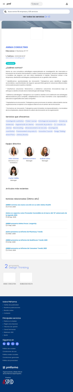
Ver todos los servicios (36, 16)
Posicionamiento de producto (27, 131)
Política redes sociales (10, 354)
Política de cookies (9, 349)
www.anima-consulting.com (15, 58)
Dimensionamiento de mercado (36, 128)
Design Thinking (59, 131)
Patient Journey (31, 121)
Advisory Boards (22, 135)
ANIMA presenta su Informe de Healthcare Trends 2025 (26, 240)
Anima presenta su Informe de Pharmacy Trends (24, 232)
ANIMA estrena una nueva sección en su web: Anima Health (28, 205)
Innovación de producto (44, 124)
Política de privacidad (10, 360)
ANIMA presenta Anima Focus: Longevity (21, 223)
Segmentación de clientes (25, 124)
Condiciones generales (11, 357)
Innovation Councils (45, 131)
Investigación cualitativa (14, 121)
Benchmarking (18, 128)
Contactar (10, 63)
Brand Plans (10, 135)
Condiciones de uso (10, 351)
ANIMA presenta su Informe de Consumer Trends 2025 (26, 248)
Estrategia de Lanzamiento (48, 121)
